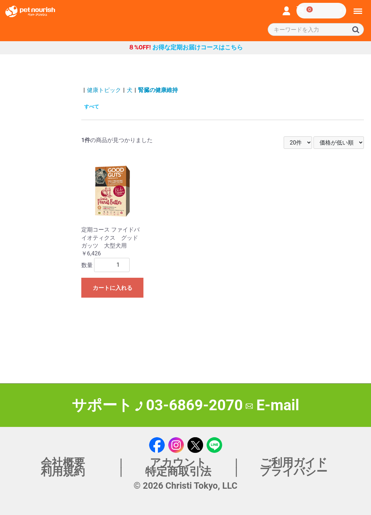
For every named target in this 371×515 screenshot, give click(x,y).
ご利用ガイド (293, 462)
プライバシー (293, 471)
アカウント (178, 462)
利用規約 (63, 471)
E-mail (272, 405)
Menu (358, 8)
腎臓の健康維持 (158, 90)
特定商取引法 (178, 471)
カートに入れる (112, 287)
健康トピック (104, 90)
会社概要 (63, 462)
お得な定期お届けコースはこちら (185, 47)
